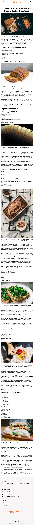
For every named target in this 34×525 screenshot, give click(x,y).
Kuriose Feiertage (4, 36)
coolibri (6, 4)
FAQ (3, 502)
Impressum (5, 505)
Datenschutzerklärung (7, 508)
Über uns (4, 500)
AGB (3, 507)
